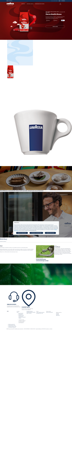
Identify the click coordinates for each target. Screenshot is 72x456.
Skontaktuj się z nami (39, 313)
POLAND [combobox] (57, 313)
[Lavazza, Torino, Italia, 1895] (10, 3)
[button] (60, 4)
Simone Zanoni (3, 239)
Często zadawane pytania (40, 312)
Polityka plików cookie (11, 325)
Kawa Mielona (21, 314)
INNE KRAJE (58, 315)
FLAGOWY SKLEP (26, 307)
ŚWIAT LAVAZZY (29, 313)
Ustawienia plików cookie (12, 326)
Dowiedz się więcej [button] (3, 241)
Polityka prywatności (11, 324)
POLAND (57, 314)
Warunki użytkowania (49, 312)
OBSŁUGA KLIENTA (11, 304)
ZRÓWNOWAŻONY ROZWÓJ (31, 312)
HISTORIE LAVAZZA (30, 311)
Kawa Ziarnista (21, 313)
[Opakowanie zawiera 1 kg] (63, 20)
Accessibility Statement (12, 327)
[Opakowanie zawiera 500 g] (55, 20)
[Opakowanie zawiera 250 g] (48, 20)
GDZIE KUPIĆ (55, 26)
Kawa (17, 312)
